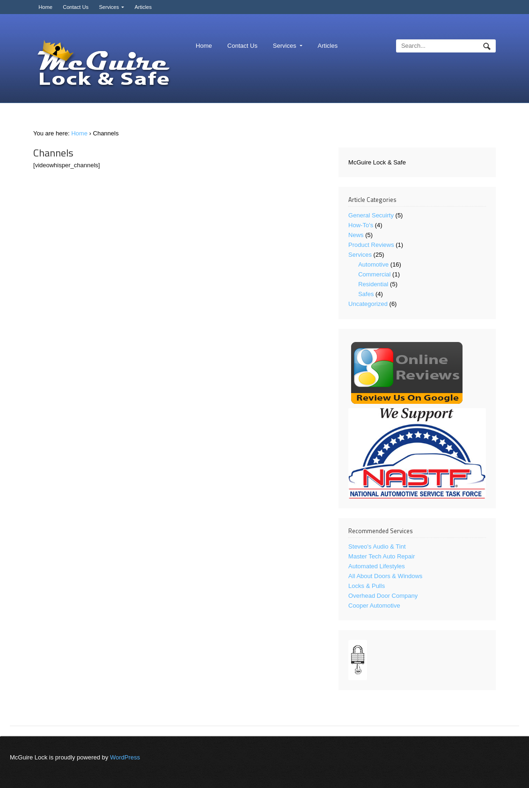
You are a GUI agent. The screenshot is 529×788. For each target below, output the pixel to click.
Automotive (373, 264)
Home (45, 7)
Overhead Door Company (383, 595)
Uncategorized (368, 303)
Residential (373, 284)
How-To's (360, 225)
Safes (366, 293)
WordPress (125, 757)
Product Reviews (371, 244)
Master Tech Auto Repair (381, 556)
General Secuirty (371, 215)
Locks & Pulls (366, 585)
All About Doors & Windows (385, 576)
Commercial (374, 274)
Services (109, 7)
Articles (143, 7)
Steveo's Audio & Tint (376, 546)
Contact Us (75, 7)
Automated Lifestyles (376, 566)
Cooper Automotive (374, 605)
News (356, 234)
